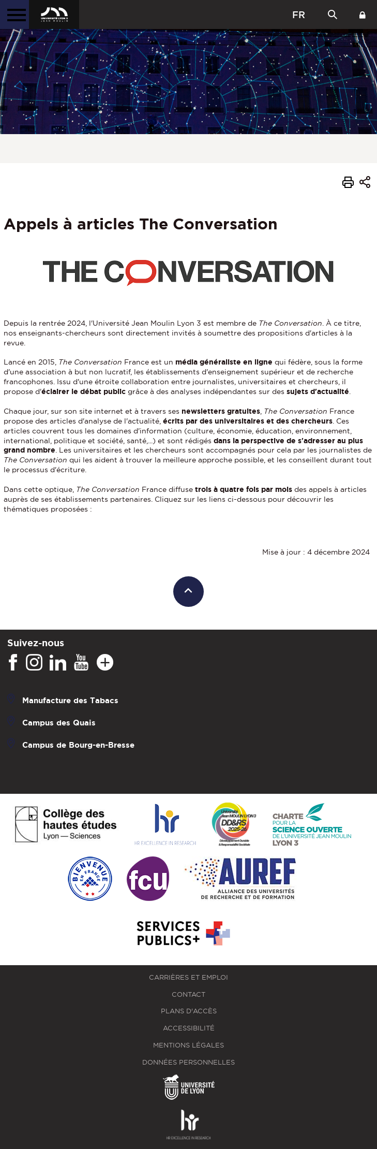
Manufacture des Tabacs (70, 700)
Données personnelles (188, 1062)
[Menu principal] (14, 14)
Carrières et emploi (188, 977)
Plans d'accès (189, 1011)
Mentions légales (188, 1045)
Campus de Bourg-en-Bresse (78, 744)
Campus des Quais (59, 722)
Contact (188, 994)
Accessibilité (189, 1028)
